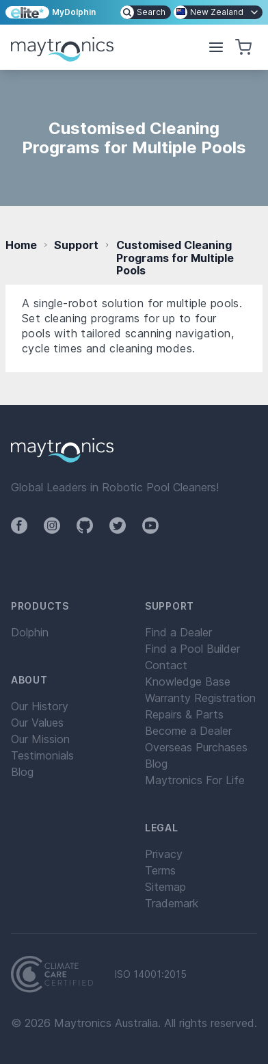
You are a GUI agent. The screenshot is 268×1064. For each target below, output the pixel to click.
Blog (22, 772)
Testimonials (42, 755)
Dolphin (30, 632)
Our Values (37, 722)
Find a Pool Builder (192, 649)
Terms (160, 870)
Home (21, 245)
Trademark (171, 903)
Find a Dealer (178, 632)
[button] (216, 47)
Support (76, 245)
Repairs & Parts (184, 714)
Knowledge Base (187, 681)
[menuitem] (145, 12)
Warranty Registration (200, 698)
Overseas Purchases (196, 747)
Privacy (164, 854)
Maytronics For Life (195, 780)
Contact (166, 665)
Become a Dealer (188, 731)
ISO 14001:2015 (151, 974)
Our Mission (40, 739)
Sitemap (165, 887)
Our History (39, 706)
